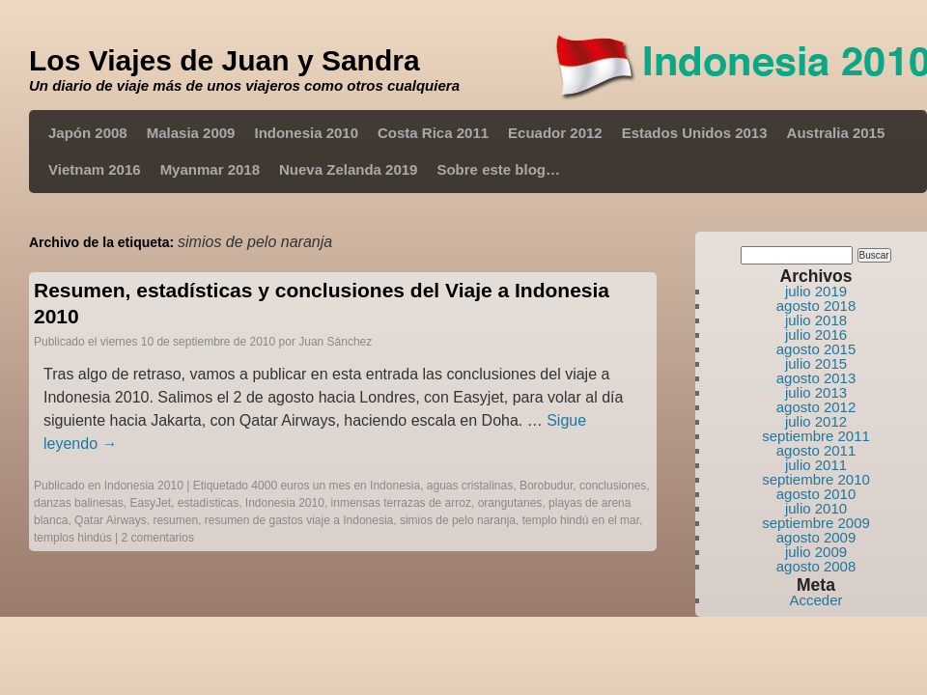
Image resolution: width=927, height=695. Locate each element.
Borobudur (546, 485)
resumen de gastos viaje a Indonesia (299, 520)
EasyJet (150, 503)
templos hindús (73, 537)
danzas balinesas (79, 503)
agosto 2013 (816, 378)
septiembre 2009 (816, 522)
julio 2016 (816, 334)
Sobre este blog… (498, 169)
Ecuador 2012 (555, 133)
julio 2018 (816, 320)
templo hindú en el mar (580, 520)
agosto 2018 (816, 305)
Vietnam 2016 (94, 169)
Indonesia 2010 (306, 133)
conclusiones (612, 485)
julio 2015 (816, 363)
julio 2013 (816, 392)
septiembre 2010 (816, 479)
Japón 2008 (87, 133)
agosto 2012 (816, 407)
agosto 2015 (816, 349)
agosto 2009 (816, 537)
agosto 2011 (816, 450)
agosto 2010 (816, 494)
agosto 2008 (816, 566)
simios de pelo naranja (458, 520)
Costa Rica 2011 (433, 133)
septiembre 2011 (816, 436)
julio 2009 (816, 551)
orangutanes (510, 503)
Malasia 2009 (191, 133)
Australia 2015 (836, 133)
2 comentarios (158, 537)
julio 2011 (816, 465)
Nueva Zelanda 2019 (348, 169)
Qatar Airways (110, 520)
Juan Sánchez (335, 341)
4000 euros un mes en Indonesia (335, 485)
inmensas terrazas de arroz (401, 503)
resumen (175, 520)
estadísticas (208, 503)
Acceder (815, 600)
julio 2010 (816, 508)
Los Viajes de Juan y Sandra (224, 60)
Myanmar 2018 (210, 169)
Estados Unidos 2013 (695, 133)
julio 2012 (816, 421)
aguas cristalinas (470, 485)
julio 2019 (816, 291)
